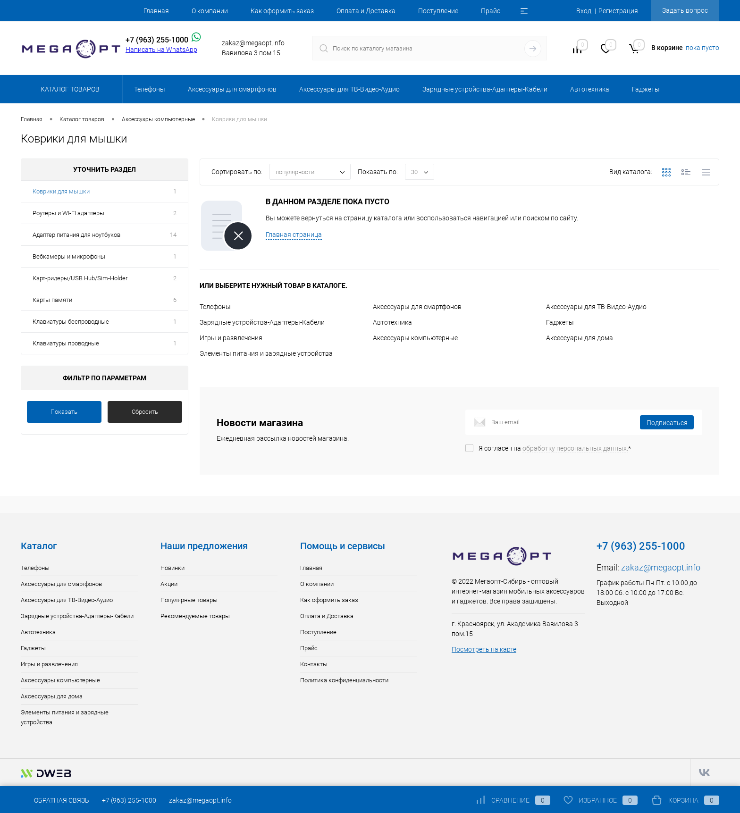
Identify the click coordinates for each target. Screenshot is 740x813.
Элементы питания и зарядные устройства (266, 353)
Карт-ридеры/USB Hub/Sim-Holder (80, 278)
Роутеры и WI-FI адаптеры (68, 213)
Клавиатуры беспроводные (71, 321)
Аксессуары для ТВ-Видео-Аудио (596, 306)
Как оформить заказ (282, 11)
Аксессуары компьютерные (415, 338)
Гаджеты (560, 322)
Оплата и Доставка (365, 11)
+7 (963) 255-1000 (129, 800)
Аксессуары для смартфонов (417, 306)
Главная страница (294, 234)
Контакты (314, 664)
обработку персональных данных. (575, 448)
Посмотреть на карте (484, 649)
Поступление (438, 11)
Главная (156, 11)
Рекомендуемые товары (195, 616)
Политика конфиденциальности (344, 680)
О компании (210, 11)
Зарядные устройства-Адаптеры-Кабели (262, 322)
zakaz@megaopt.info (660, 567)
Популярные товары (189, 599)
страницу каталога (373, 218)
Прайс (490, 11)
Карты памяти (52, 299)
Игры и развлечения (231, 338)
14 (173, 234)
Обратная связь (55, 800)
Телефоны (215, 306)
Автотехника (392, 322)
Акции (168, 583)
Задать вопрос (685, 10)
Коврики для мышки (61, 191)
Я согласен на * (555, 448)
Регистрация (618, 11)
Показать (63, 411)
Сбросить (145, 411)
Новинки (172, 567)
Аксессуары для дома (579, 338)
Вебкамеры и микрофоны (69, 256)
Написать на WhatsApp (161, 49)
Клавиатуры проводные (66, 343)
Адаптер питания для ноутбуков (76, 234)
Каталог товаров (69, 89)
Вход (583, 11)
